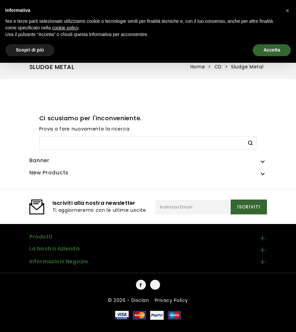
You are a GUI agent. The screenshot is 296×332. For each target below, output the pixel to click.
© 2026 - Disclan (129, 300)
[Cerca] (148, 143)
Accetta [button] (271, 50)
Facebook (141, 285)
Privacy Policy (171, 300)
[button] (287, 10)
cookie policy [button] (65, 27)
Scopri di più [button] (30, 50)
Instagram (155, 285)
